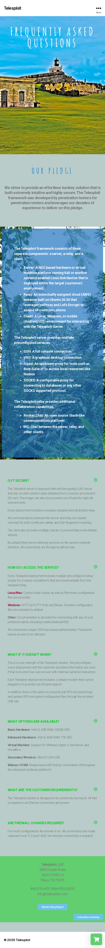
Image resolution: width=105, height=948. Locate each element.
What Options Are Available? (33, 721)
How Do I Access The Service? (33, 567)
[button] (52, 480)
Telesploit (12, 8)
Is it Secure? (18, 481)
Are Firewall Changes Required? (36, 823)
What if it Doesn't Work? (29, 655)
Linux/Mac (15, 593)
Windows (14, 605)
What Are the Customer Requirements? (43, 790)
